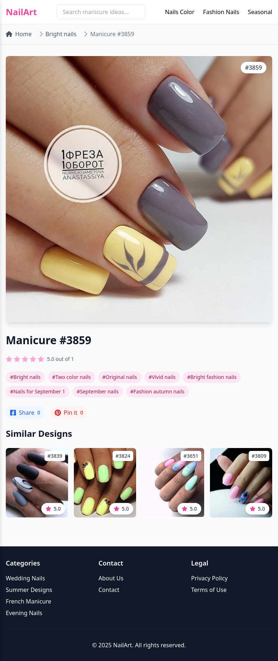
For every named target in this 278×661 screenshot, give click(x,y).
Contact (108, 590)
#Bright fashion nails (211, 377)
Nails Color (179, 12)
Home (19, 34)
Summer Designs (29, 590)
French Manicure (28, 601)
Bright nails (61, 34)
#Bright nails (25, 377)
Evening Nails (24, 613)
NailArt (21, 12)
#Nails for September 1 (37, 391)
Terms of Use (209, 590)
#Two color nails (71, 377)
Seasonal (260, 12)
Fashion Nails (221, 12)
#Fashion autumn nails (157, 391)
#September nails (98, 391)
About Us (110, 578)
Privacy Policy (209, 578)
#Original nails (119, 377)
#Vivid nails (162, 377)
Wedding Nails (25, 578)
